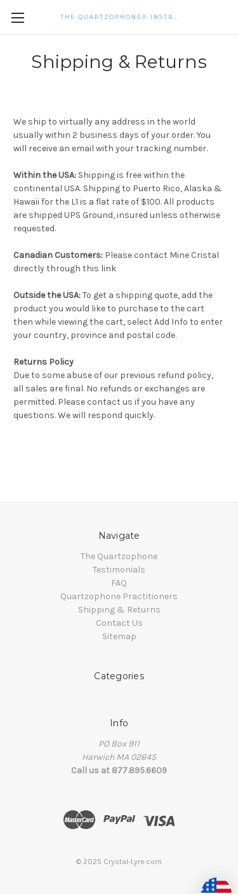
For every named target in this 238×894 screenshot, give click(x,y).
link (108, 268)
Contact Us (119, 623)
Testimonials (119, 569)
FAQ (119, 583)
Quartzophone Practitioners (119, 596)
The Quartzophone (119, 556)
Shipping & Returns (119, 609)
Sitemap (119, 636)
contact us (110, 401)
